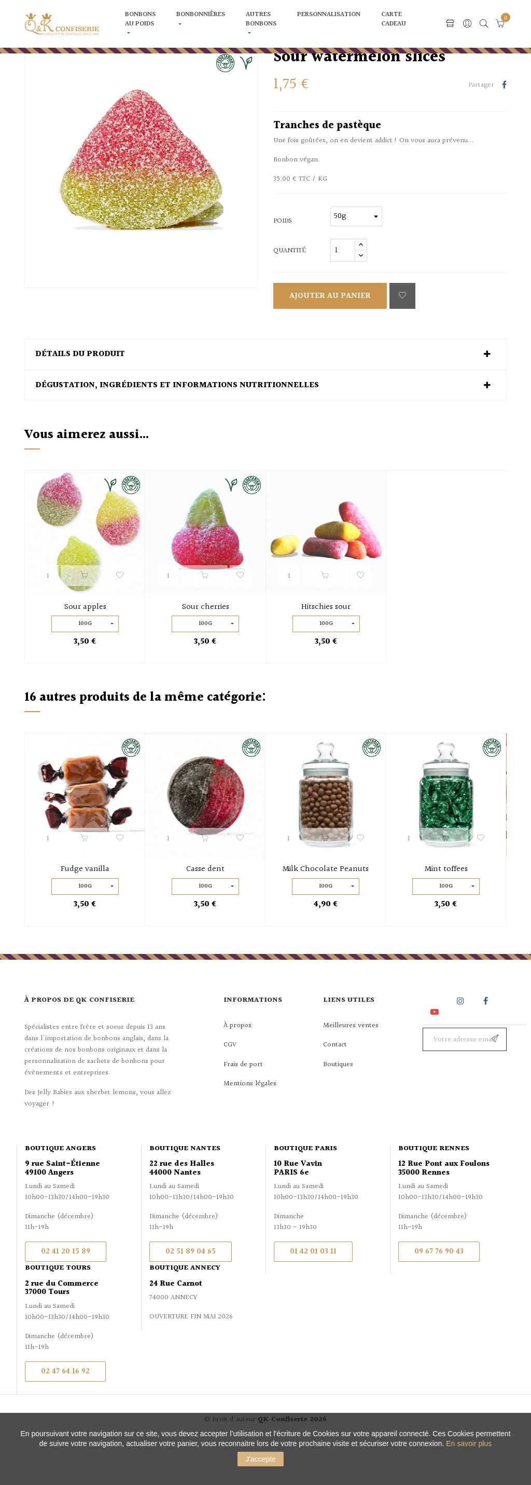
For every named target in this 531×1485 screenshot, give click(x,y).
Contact (335, 1085)
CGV (229, 1085)
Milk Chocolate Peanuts (326, 910)
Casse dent (205, 910)
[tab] (265, 395)
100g (85, 664)
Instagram (462, 1041)
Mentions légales (249, 1124)
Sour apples (85, 647)
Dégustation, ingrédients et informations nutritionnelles (177, 426)
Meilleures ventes (351, 1066)
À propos (237, 1066)
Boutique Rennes (433, 1189)
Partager (504, 126)
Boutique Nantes (184, 1189)
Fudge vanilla (85, 910)
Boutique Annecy (184, 1308)
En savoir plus (469, 1443)
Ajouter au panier (330, 337)
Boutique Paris (305, 1189)
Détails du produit (80, 395)
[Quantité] (342, 291)
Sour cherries (205, 647)
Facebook (486, 1041)
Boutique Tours (58, 1308)
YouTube (436, 1052)
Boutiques (338, 1105)
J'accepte (260, 1459)
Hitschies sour (326, 647)
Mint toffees (446, 910)
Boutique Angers (60, 1189)
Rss (435, 1041)
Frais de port (243, 1105)
